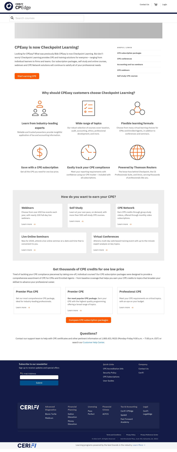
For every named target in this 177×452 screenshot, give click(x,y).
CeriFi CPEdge (127, 411)
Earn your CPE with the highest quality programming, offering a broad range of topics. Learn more (87, 301)
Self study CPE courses (127, 76)
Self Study (76, 208)
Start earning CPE (27, 76)
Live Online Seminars (35, 236)
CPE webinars (123, 70)
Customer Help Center (93, 342)
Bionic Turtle (50, 414)
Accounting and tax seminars (130, 64)
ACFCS (106, 414)
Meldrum (49, 418)
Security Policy (109, 372)
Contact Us (144, 4)
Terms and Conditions (114, 435)
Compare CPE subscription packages (88, 320)
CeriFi (141, 372)
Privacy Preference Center (149, 435)
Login (164, 4)
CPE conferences (124, 59)
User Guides (108, 380)
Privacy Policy (130, 435)
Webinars (28, 208)
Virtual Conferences (106, 236)
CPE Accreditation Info (113, 368)
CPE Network (126, 208)
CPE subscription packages (129, 53)
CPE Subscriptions (111, 376)
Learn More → (139, 445)
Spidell (124, 415)
